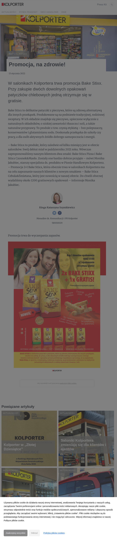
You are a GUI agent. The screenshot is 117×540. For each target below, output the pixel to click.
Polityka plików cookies (54, 533)
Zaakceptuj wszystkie (15, 533)
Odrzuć (34, 533)
